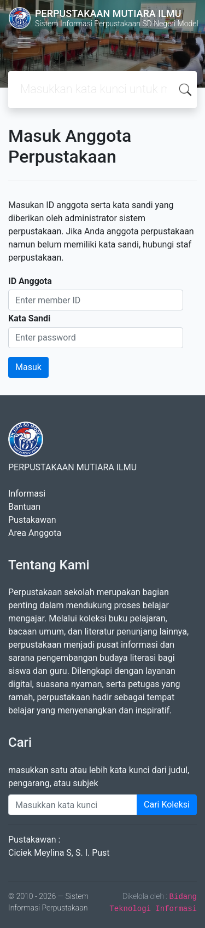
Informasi (26, 493)
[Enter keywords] (72, 804)
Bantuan (24, 507)
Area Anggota (34, 533)
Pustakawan (32, 520)
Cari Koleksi (167, 804)
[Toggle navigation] (24, 43)
